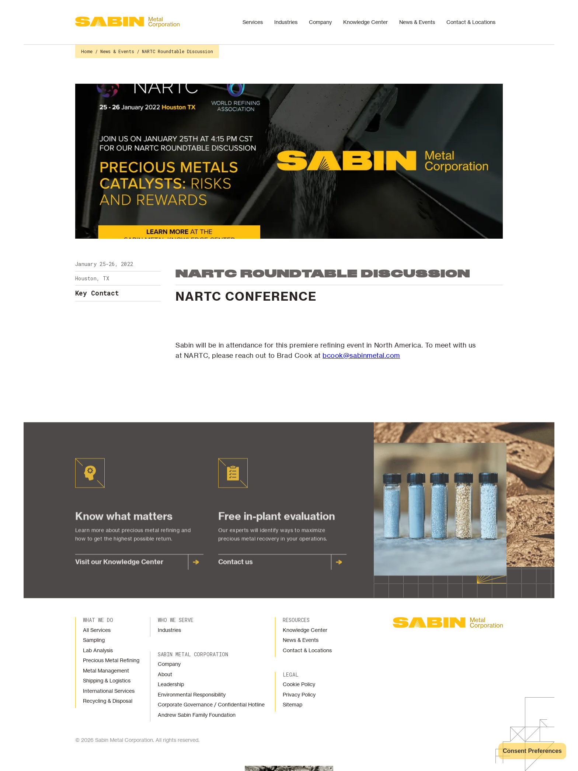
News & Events (117, 51)
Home (87, 51)
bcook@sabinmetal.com (361, 355)
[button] (254, 22)
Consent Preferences (532, 751)
